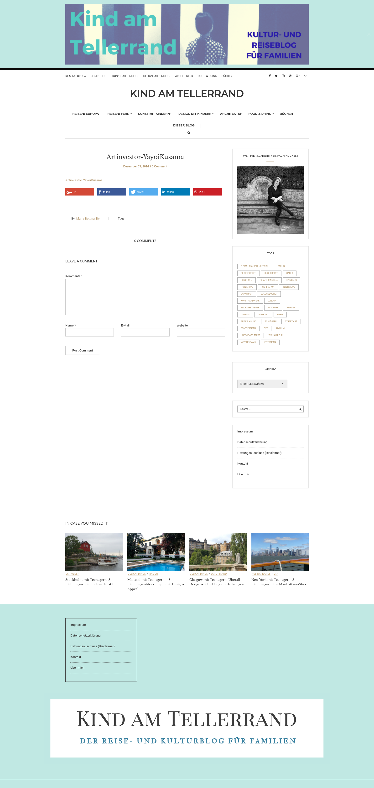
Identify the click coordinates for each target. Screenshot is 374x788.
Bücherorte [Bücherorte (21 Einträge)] (271, 273)
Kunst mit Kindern (125, 75)
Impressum (245, 431)
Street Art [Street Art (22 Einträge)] (291, 321)
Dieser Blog (184, 125)
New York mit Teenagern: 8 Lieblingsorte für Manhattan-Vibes (278, 582)
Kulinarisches (261, 574)
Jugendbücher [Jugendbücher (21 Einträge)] (269, 294)
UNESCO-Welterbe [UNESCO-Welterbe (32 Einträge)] (250, 335)
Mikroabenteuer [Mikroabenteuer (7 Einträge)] (250, 307)
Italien (153, 574)
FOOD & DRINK (207, 75)
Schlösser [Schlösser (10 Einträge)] (271, 321)
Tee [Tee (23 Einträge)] (266, 328)
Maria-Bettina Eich (88, 218)
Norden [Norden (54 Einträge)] (291, 307)
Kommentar (73, 276)
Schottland (219, 574)
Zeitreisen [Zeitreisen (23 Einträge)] (270, 342)
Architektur (184, 75)
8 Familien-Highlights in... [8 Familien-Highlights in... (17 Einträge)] (255, 266)
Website (182, 325)
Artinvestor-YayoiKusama (145, 157)
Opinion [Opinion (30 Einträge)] (245, 314)
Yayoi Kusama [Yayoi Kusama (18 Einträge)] (248, 342)
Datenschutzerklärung (252, 442)
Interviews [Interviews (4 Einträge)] (289, 287)
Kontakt (242, 463)
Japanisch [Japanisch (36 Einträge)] (246, 294)
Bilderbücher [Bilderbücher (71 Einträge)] (248, 273)
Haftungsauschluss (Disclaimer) (259, 453)
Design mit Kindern (156, 75)
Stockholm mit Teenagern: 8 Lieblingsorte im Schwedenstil (89, 582)
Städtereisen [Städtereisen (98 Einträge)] (248, 328)
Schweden (72, 574)
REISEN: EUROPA (75, 75)
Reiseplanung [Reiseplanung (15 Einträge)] (248, 321)
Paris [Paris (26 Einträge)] (280, 314)
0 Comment (159, 166)
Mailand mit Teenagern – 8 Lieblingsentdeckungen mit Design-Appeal (155, 584)
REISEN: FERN (99, 75)
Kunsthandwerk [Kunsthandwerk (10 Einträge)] (250, 301)
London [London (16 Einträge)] (272, 301)
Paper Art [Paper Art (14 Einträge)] (263, 314)
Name (70, 325)
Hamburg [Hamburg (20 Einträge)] (291, 280)
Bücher (227, 75)
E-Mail (125, 325)
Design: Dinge (137, 574)
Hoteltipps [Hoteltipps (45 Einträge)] (247, 287)
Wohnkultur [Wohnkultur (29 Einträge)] (276, 335)
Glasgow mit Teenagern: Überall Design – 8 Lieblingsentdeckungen (216, 582)
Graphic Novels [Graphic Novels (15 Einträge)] (269, 280)
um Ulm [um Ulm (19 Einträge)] (280, 328)
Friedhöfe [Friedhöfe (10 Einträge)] (246, 280)
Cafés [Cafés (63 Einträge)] (289, 273)
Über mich (244, 474)
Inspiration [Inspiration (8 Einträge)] (267, 287)
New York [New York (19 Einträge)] (273, 307)
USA (276, 574)
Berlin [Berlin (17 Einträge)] (281, 266)
